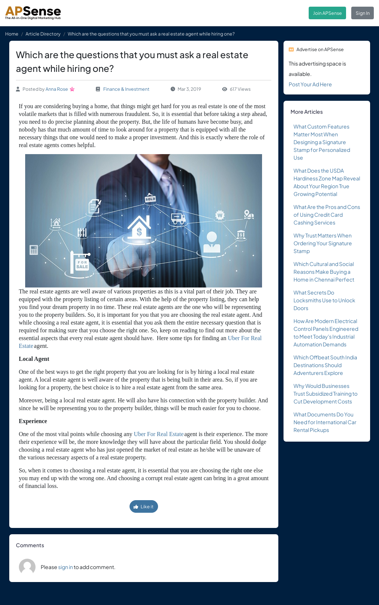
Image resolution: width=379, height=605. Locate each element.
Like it (144, 506)
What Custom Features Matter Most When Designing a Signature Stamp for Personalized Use (322, 142)
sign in (65, 567)
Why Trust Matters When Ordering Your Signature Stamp (323, 243)
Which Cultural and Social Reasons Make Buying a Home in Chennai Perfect (324, 271)
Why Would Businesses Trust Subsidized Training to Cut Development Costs (326, 393)
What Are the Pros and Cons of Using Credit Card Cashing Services (327, 214)
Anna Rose (57, 89)
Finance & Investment (126, 89)
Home (12, 34)
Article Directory (43, 34)
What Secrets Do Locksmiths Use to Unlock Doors (324, 300)
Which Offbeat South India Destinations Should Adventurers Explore (325, 365)
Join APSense (327, 13)
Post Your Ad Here (310, 84)
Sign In (363, 13)
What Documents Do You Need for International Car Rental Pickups (325, 422)
